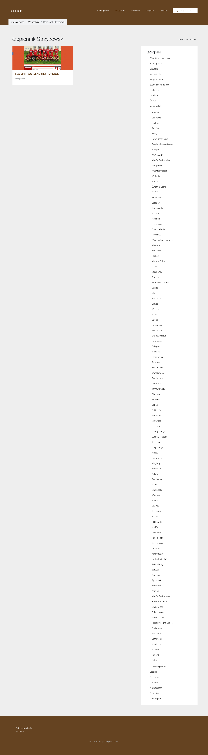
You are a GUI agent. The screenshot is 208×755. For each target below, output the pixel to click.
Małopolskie (33, 22)
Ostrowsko (157, 639)
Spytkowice (157, 628)
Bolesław (156, 203)
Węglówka (156, 585)
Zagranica (154, 693)
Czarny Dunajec (159, 431)
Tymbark (156, 362)
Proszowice (157, 224)
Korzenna (156, 575)
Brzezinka (156, 468)
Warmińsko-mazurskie (160, 58)
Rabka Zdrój (157, 564)
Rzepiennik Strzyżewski (162, 144)
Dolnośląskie (155, 698)
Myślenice (156, 234)
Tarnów (155, 128)
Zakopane (156, 149)
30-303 (155, 192)
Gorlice (155, 288)
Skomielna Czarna (160, 282)
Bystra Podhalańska (161, 559)
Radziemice (157, 378)
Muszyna (156, 245)
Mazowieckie (156, 74)
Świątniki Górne (159, 187)
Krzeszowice (157, 543)
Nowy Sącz (157, 133)
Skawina (156, 399)
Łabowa (155, 266)
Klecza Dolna (158, 617)
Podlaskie (154, 90)
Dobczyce (156, 117)
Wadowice (156, 250)
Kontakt (164, 11)
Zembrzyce (157, 426)
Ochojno (155, 346)
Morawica (156, 421)
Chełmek (156, 394)
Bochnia (155, 123)
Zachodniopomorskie (159, 84)
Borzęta (155, 569)
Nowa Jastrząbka (160, 139)
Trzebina (156, 442)
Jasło (154, 484)
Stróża (155, 320)
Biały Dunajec (158, 447)
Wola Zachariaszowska (162, 240)
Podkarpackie (156, 63)
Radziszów (157, 479)
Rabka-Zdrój (157, 522)
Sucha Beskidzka (159, 437)
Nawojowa (157, 341)
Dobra (154, 660)
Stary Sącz (157, 298)
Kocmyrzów (157, 554)
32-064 (155, 181)
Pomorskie (155, 677)
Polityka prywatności (24, 728)
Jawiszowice (158, 373)
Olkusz (155, 304)
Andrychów (157, 165)
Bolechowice (158, 612)
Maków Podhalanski (161, 596)
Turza (154, 314)
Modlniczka (157, 490)
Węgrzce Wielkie (159, 171)
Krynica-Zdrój (158, 155)
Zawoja (155, 500)
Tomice (155, 213)
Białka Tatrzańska (160, 601)
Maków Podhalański (161, 160)
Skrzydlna (156, 197)
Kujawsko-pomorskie (159, 666)
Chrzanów (156, 532)
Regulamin (150, 11)
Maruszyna (157, 415)
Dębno (155, 405)
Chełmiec (156, 506)
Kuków (155, 474)
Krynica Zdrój (158, 208)
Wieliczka (156, 176)
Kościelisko (157, 644)
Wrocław (156, 495)
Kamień (155, 591)
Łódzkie (153, 672)
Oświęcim (156, 383)
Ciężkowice (157, 458)
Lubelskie (154, 95)
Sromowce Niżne (160, 335)
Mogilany (156, 463)
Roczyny (156, 277)
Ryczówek (156, 580)
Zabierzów (156, 410)
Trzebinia (156, 351)
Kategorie (120, 11)
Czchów (155, 256)
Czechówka (157, 272)
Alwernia (156, 218)
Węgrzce (156, 309)
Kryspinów (157, 633)
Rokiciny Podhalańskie (162, 623)
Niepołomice (157, 367)
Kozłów (155, 527)
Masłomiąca (157, 607)
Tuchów (155, 649)
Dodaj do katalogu (185, 11)
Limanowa (156, 548)
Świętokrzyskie (156, 79)
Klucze (155, 452)
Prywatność (135, 11)
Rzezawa (156, 516)
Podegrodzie (157, 538)
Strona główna (103, 11)
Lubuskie (154, 69)
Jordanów (156, 511)
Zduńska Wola (158, 229)
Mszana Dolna (158, 261)
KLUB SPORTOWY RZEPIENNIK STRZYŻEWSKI (37, 74)
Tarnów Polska (158, 389)
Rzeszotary (157, 325)
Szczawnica (157, 357)
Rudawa (155, 655)
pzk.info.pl (16, 10)
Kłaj (153, 293)
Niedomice (157, 330)
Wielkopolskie (156, 688)
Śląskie (153, 100)
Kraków (155, 112)
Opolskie (154, 682)
